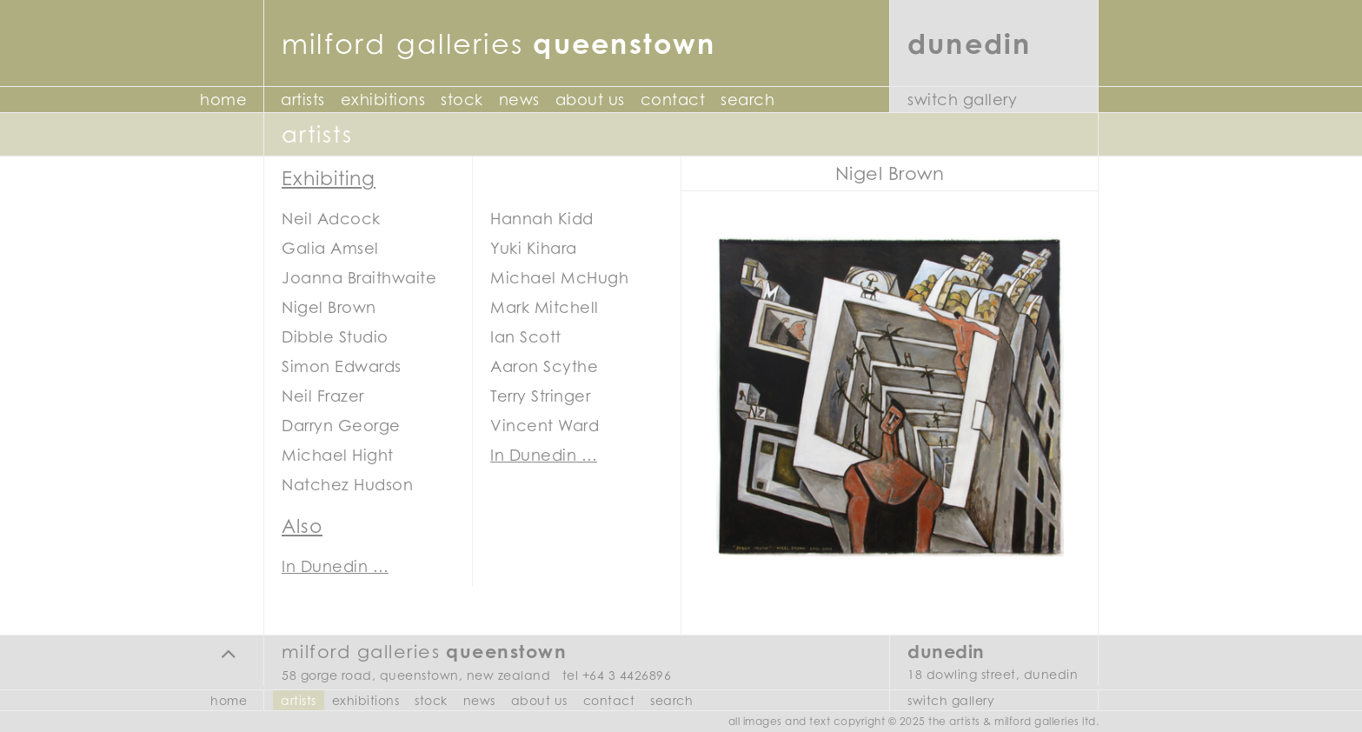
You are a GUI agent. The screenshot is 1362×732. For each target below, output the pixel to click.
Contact (673, 99)
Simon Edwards (342, 366)
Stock (462, 99)
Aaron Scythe (544, 366)
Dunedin (969, 43)
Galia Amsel (330, 248)
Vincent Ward (544, 425)
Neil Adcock (331, 219)
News (519, 99)
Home (223, 99)
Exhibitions (383, 99)
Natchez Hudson (347, 485)
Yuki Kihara (533, 248)
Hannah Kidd (542, 219)
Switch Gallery (962, 99)
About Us (590, 99)
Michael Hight (338, 455)
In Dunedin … (543, 455)
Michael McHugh (559, 278)
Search (747, 99)
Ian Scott (525, 337)
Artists (303, 99)
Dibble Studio (335, 337)
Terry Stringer (540, 396)
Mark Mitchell (544, 307)
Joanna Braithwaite (359, 278)
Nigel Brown (329, 307)
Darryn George (341, 425)
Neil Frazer (323, 396)
